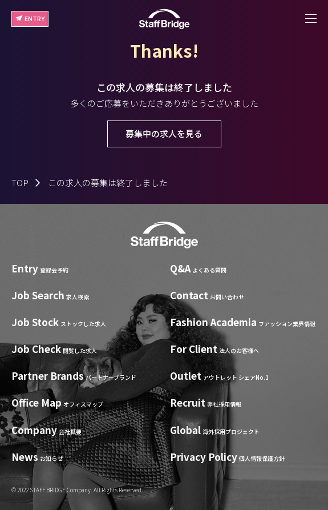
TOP (20, 182)
